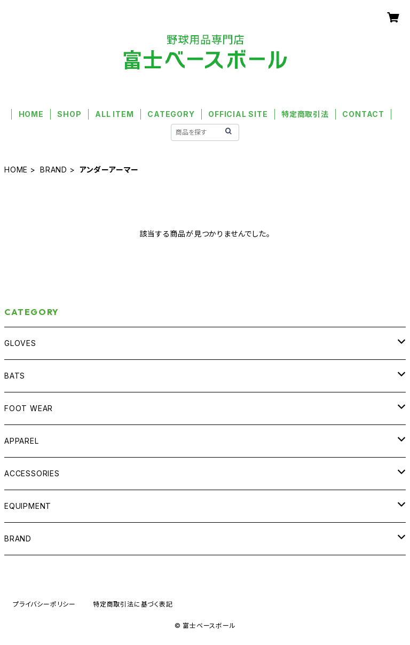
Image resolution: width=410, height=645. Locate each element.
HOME (31, 114)
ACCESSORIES (32, 473)
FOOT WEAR (28, 408)
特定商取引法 (305, 114)
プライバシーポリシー (44, 604)
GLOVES (20, 343)
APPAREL (21, 440)
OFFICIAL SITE (237, 114)
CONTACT (363, 114)
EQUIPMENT (27, 505)
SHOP (69, 114)
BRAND (53, 169)
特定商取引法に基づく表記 (133, 604)
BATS (14, 375)
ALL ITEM (114, 114)
